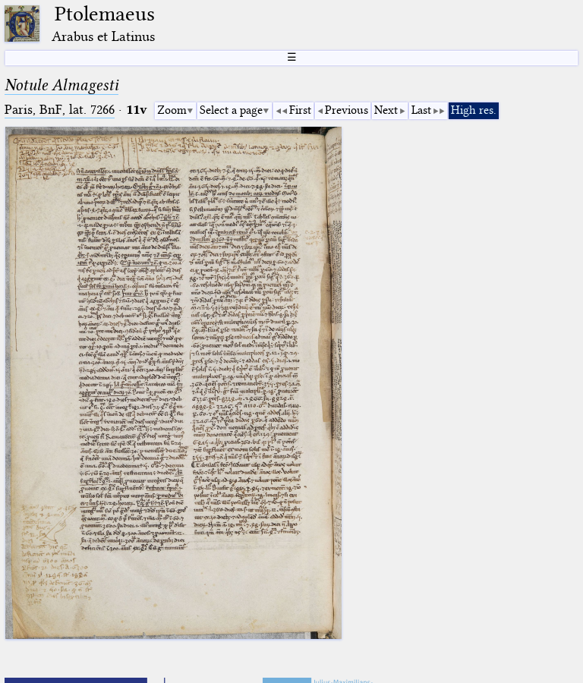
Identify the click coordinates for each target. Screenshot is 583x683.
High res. (473, 110)
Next (386, 110)
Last (421, 110)
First (300, 110)
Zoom (172, 110)
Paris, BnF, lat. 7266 (60, 110)
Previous (346, 110)
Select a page (231, 110)
